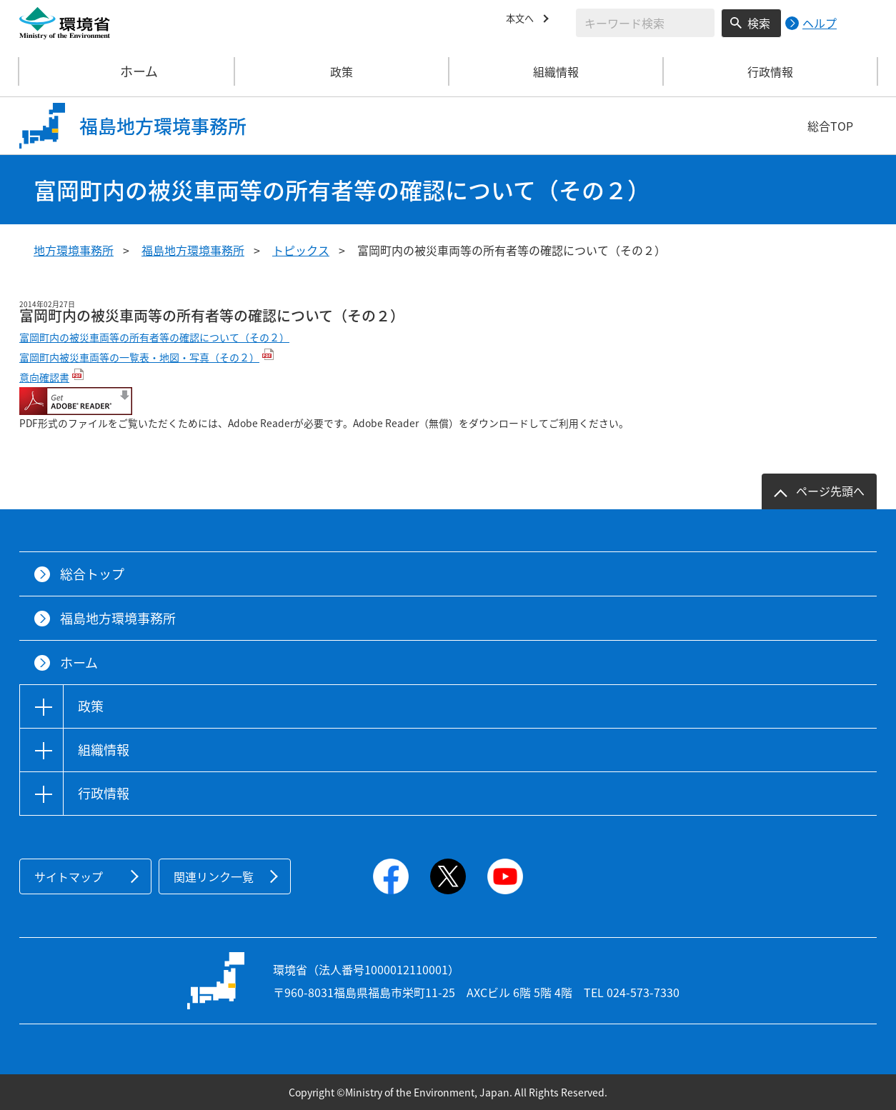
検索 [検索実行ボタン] (758, 22)
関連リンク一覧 (214, 876)
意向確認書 (44, 377)
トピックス (300, 250)
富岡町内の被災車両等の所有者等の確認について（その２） (154, 337)
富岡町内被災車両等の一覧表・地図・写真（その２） (139, 357)
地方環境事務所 (74, 250)
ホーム (127, 71)
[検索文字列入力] (645, 23)
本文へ (523, 20)
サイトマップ (68, 876)
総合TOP (830, 125)
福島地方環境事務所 (192, 250)
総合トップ (92, 574)
